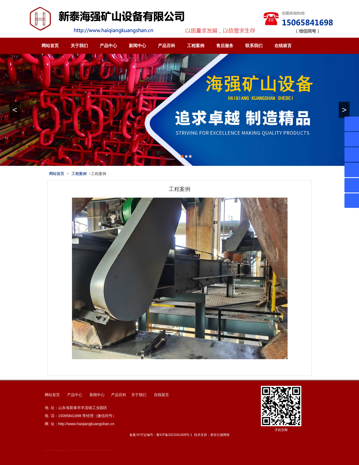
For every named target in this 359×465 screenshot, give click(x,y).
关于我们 (79, 45)
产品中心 (108, 45)
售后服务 (224, 45)
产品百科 (166, 45)
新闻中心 (137, 45)
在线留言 (283, 45)
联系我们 (254, 45)
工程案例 (195, 45)
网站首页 (50, 45)
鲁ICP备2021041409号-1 (174, 435)
